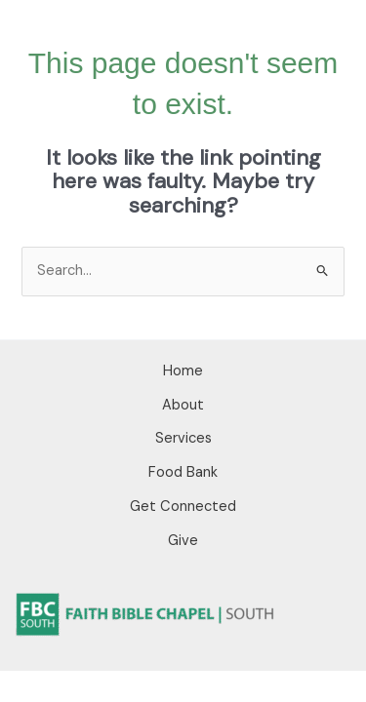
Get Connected (183, 506)
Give (183, 540)
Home (183, 371)
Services (183, 438)
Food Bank (183, 472)
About (183, 405)
